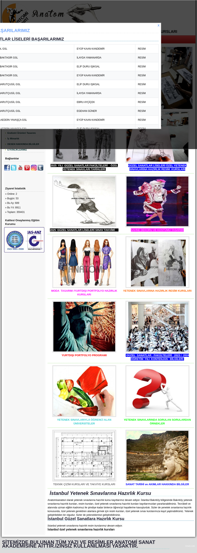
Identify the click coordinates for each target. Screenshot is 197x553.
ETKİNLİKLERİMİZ (17, 149)
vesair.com (190, 546)
